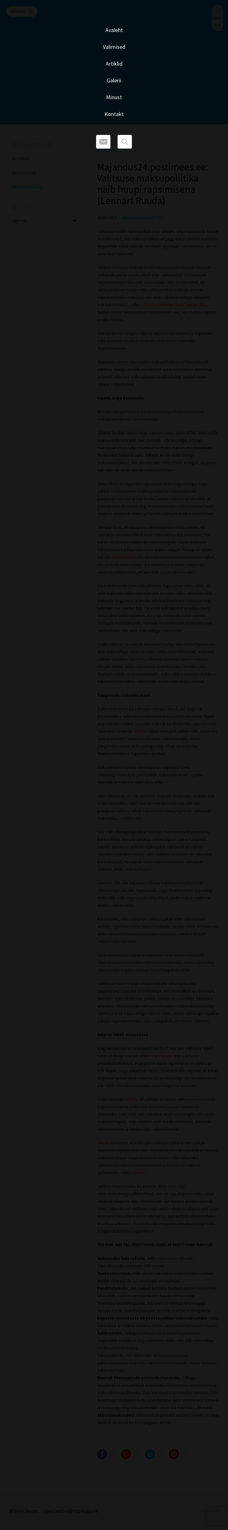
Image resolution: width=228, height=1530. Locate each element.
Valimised (114, 46)
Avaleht (114, 30)
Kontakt (114, 114)
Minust (114, 97)
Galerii (114, 80)
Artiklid (114, 63)
